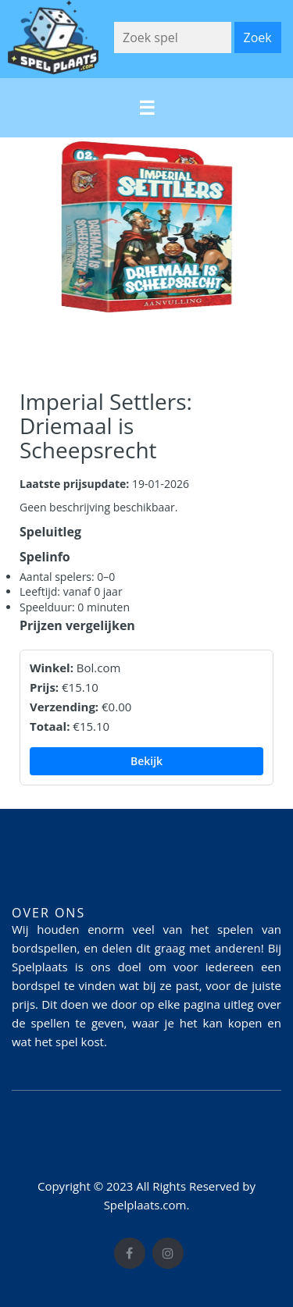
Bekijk (146, 760)
